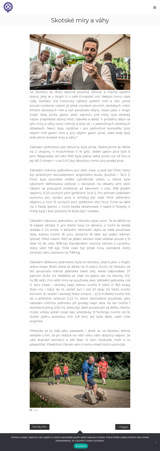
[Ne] (155, 442)
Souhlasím (80, 446)
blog (35, 410)
